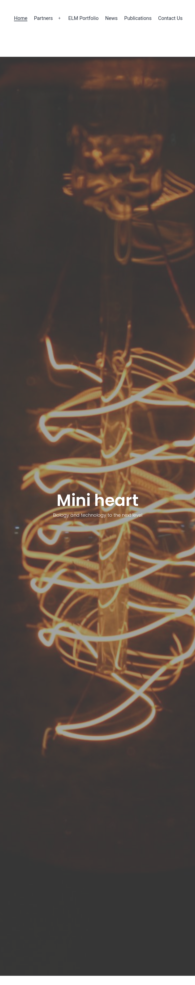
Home (20, 18)
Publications (137, 18)
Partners (43, 18)
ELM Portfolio (83, 18)
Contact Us (170, 18)
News (111, 18)
